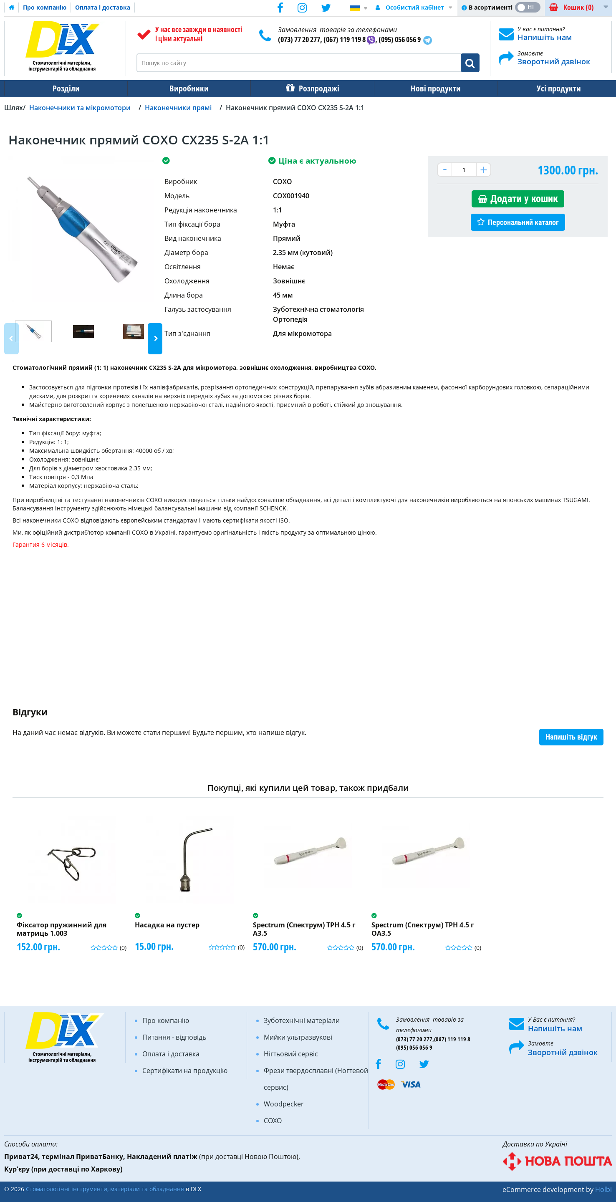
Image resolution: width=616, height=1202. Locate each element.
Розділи (65, 88)
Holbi (603, 1189)
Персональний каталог (523, 222)
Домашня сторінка (12, 8)
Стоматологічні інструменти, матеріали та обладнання (105, 1189)
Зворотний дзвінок (554, 61)
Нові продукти (430, 88)
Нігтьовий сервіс (291, 1053)
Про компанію (44, 7)
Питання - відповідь (174, 1037)
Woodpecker (284, 1104)
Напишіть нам (545, 37)
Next (155, 338)
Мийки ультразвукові (298, 1037)
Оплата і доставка (102, 7)
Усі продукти (551, 88)
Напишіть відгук (571, 736)
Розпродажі (315, 88)
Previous (11, 338)
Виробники (186, 88)
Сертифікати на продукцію (184, 1070)
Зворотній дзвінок (563, 1052)
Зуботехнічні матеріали (302, 1020)
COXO (273, 1120)
